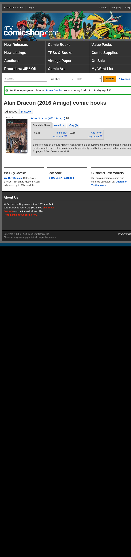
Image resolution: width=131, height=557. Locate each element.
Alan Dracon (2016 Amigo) (48, 118)
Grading (103, 7)
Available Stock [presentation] (41, 125)
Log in (31, 7)
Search (110, 78)
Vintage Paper (60, 61)
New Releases (16, 45)
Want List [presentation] (59, 125)
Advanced (124, 79)
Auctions (11, 61)
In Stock (26, 111)
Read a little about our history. (20, 214)
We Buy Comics (13, 178)
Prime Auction (54, 90)
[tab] (41, 125)
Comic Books (59, 45)
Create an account (13, 7)
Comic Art (56, 69)
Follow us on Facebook (61, 177)
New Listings (15, 53)
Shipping (116, 7)
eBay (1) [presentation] (73, 125)
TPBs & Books (60, 53)
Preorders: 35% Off (20, 69)
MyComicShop (31, 31)
